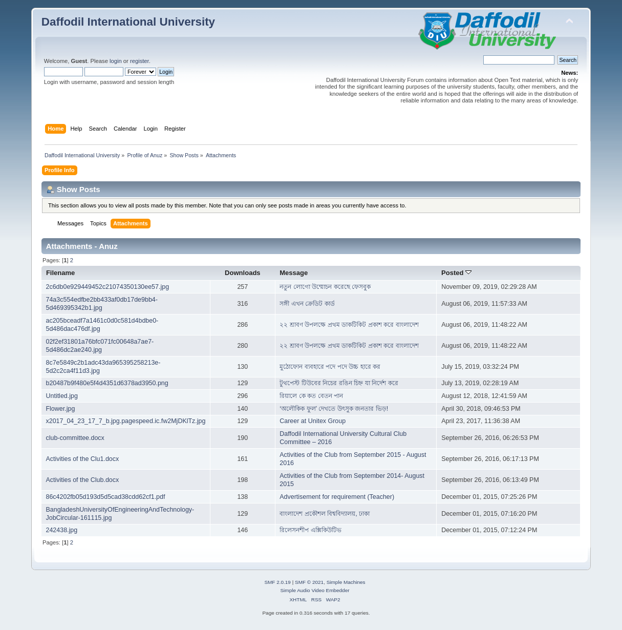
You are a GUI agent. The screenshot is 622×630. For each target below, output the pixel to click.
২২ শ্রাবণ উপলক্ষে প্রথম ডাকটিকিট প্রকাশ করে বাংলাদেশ (349, 324)
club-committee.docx (75, 438)
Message (294, 273)
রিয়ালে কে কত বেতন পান (311, 396)
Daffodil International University (128, 21)
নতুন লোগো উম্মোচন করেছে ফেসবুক (325, 286)
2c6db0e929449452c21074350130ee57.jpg (107, 286)
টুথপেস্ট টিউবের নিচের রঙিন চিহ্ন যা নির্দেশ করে (339, 383)
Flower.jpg (60, 408)
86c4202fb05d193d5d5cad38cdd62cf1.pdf (105, 496)
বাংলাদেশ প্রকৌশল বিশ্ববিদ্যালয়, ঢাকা (325, 513)
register (139, 61)
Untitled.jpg (61, 396)
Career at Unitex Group (313, 421)
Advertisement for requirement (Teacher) (337, 496)
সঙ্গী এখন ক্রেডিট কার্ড (307, 303)
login (116, 61)
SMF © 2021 (309, 582)
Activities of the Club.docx (82, 480)
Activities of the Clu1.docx (82, 459)
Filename (60, 273)
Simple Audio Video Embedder (314, 590)
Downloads (243, 273)
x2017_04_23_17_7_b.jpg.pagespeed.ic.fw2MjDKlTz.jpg (125, 421)
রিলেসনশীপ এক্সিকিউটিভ (310, 530)
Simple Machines (346, 582)
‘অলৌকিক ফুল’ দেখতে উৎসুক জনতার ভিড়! (334, 408)
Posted (456, 273)
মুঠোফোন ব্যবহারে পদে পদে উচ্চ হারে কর (330, 366)
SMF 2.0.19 (277, 582)
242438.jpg (61, 530)
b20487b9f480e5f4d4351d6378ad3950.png (107, 383)
